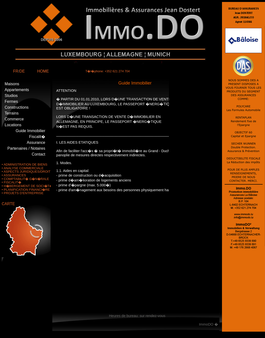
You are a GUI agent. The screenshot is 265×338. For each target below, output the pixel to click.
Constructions (17, 107)
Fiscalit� (37, 137)
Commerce (14, 119)
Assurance (36, 142)
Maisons (12, 84)
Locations (13, 125)
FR (15, 71)
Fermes (11, 101)
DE (22, 71)
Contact (38, 154)
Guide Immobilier (30, 131)
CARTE (8, 204)
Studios (11, 96)
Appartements (17, 90)
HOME (43, 71)
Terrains (12, 113)
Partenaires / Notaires (26, 148)
